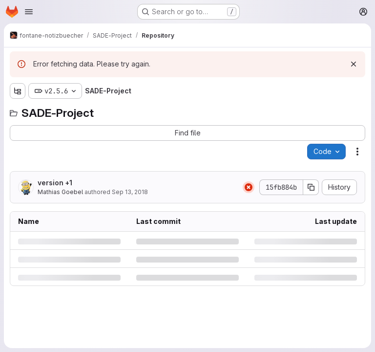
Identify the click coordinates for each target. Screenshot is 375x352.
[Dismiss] (353, 64)
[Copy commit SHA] (311, 187)
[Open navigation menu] (29, 12)
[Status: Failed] (248, 187)
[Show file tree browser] (17, 91)
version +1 (55, 182)
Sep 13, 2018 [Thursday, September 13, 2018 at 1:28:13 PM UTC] (130, 192)
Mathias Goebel (60, 192)
